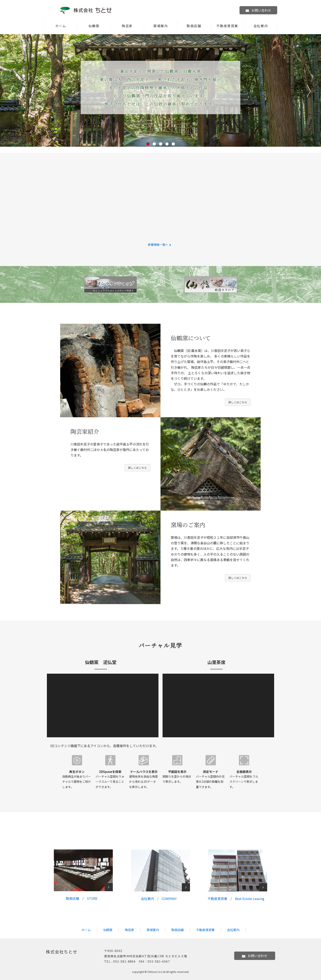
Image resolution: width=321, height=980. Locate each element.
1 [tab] (147, 143)
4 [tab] (166, 143)
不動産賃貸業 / (236, 898)
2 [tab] (154, 143)
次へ (309, 91)
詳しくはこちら (237, 402)
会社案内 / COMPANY (159, 898)
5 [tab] (173, 143)
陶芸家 (127, 25)
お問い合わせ (258, 10)
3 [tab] (160, 143)
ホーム (60, 25)
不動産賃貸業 (227, 25)
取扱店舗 (194, 25)
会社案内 (260, 25)
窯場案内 (160, 25)
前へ (12, 91)
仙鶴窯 (93, 25)
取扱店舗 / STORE (81, 898)
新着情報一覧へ (160, 244)
